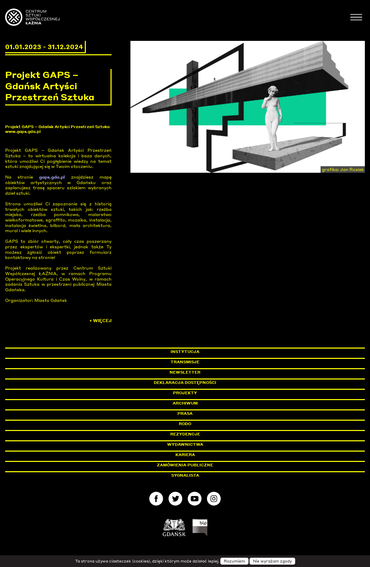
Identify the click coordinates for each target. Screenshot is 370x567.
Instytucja (185, 351)
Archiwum (185, 403)
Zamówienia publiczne (200, 465)
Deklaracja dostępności (185, 382)
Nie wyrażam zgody (272, 561)
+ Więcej (100, 320)
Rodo (185, 423)
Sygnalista (185, 475)
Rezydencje (185, 434)
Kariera (185, 454)
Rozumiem (234, 561)
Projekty (185, 392)
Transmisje (214, 362)
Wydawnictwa (185, 444)
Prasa (185, 413)
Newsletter (185, 372)
